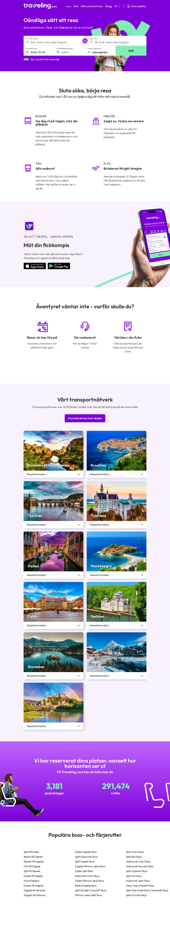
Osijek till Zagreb (33, 876)
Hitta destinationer (92, 6)
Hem (68, 6)
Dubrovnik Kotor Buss (87, 876)
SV (117, 6)
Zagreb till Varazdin (34, 890)
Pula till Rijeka (31, 880)
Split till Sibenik (32, 871)
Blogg (108, 6)
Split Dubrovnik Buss (86, 856)
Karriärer (126, 915)
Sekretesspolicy (103, 919)
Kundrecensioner (131, 919)
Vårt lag (72, 922)
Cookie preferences (105, 922)
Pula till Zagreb (32, 866)
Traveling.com (56, 941)
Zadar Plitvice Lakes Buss (89, 880)
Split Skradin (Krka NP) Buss (90, 890)
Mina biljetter (136, 6)
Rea (76, 6)
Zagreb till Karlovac (35, 895)
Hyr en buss (128, 929)
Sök (131, 51)
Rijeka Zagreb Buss (86, 885)
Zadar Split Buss (84, 871)
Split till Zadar (31, 852)
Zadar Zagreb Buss (86, 852)
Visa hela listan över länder (85, 418)
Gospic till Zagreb (33, 885)
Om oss (72, 919)
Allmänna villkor (103, 915)
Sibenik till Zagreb (34, 861)
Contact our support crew (45, 929)
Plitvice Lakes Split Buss (88, 895)
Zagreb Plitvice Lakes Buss (90, 866)
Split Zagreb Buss (85, 861)
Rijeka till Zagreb (33, 856)
